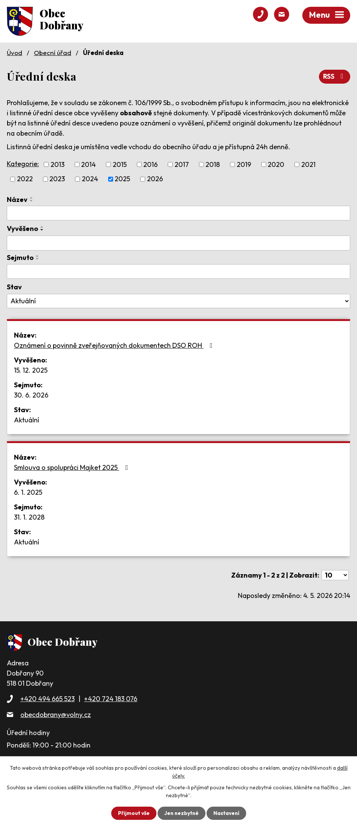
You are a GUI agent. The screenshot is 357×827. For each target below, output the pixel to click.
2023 (57, 178)
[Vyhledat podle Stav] (178, 301)
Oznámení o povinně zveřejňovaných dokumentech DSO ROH (115, 345)
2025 (122, 178)
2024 (90, 178)
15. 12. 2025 (30, 369)
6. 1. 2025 (28, 492)
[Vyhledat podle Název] (178, 212)
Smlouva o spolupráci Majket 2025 (72, 467)
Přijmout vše (133, 813)
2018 (212, 164)
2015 (120, 164)
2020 (276, 164)
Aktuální (26, 419)
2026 (155, 178)
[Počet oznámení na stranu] (335, 575)
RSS (334, 76)
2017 (182, 164)
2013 (57, 164)
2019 (244, 164)
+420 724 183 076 (110, 698)
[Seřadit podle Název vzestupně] (32, 197)
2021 (308, 164)
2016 (150, 164)
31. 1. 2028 (29, 516)
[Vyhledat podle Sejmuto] (178, 271)
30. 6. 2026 (31, 394)
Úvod (14, 53)
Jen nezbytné (181, 813)
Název (17, 199)
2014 (88, 164)
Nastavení (227, 813)
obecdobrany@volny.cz (55, 714)
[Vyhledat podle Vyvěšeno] (178, 243)
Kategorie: (23, 163)
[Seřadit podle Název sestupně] (32, 200)
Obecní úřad (52, 53)
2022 (25, 178)
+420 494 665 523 (47, 698)
